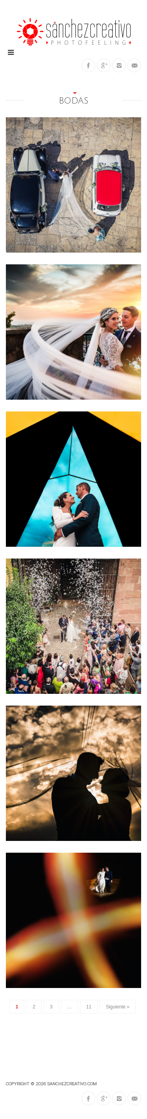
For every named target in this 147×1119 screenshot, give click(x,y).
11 (88, 1007)
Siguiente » (117, 1007)
